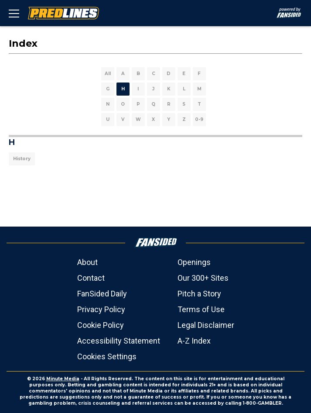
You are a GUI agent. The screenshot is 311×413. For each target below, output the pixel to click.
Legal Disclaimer (206, 325)
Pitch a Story (199, 293)
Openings (194, 262)
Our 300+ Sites (203, 277)
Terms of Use (201, 309)
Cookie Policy (100, 325)
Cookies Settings (107, 356)
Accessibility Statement (118, 340)
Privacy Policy (101, 309)
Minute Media (62, 379)
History (22, 159)
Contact (91, 277)
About (87, 262)
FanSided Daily (102, 293)
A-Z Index (194, 340)
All (108, 73)
